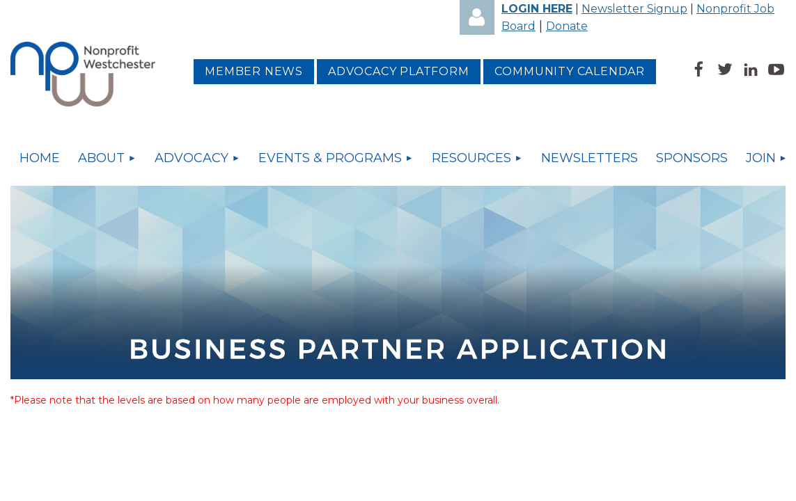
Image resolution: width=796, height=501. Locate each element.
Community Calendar (569, 71)
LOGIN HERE (536, 8)
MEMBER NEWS (254, 71)
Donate (567, 26)
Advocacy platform (398, 71)
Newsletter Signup (634, 8)
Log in (477, 17)
